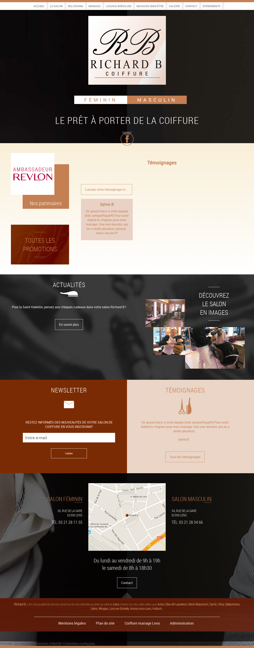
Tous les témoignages (185, 457)
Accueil (39, 6)
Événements (211, 6)
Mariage (95, 6)
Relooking (75, 6)
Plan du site (105, 623)
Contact (191, 6)
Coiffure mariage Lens (142, 623)
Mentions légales (72, 623)
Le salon (56, 6)
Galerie (174, 6)
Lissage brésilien (118, 6)
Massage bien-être (150, 6)
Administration (182, 623)
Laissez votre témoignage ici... (106, 189)
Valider (69, 453)
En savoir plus (69, 324)
